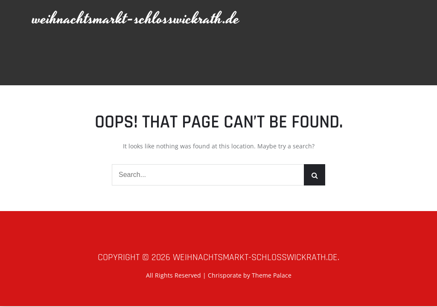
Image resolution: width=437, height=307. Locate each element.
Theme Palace (271, 275)
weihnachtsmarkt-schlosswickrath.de (136, 19)
